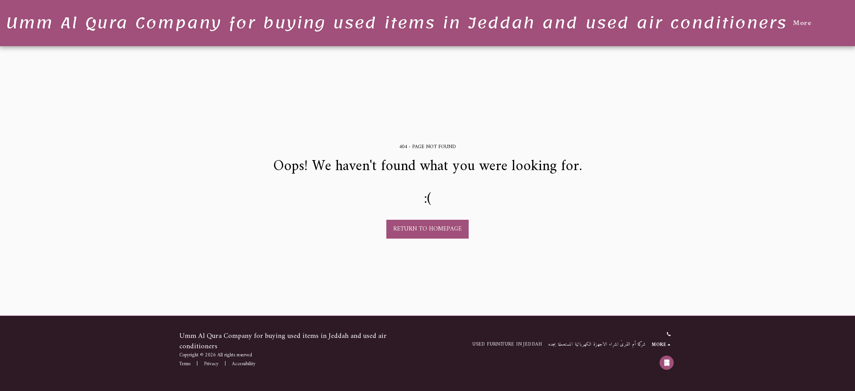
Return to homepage (427, 229)
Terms (184, 364)
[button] (848, 23)
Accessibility (243, 364)
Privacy (211, 364)
